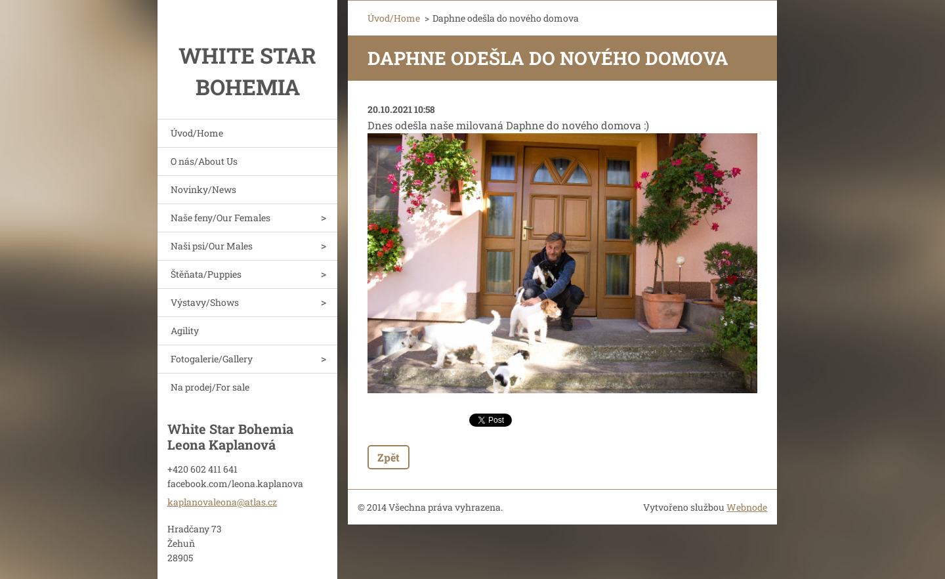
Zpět (388, 457)
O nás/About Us (204, 161)
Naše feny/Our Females (220, 217)
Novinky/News (203, 189)
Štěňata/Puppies (206, 274)
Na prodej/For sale (210, 387)
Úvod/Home (197, 133)
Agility (185, 330)
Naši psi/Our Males (212, 246)
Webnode (746, 507)
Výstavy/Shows (205, 302)
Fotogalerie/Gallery (212, 359)
